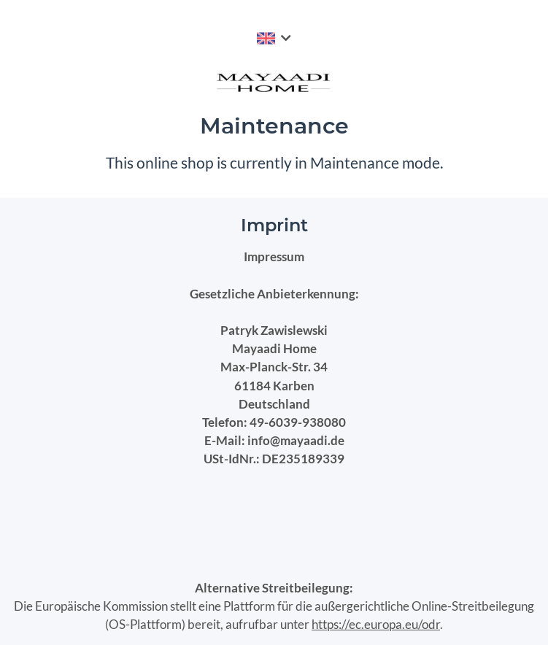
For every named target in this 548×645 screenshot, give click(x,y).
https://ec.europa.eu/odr (376, 624)
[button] (274, 38)
